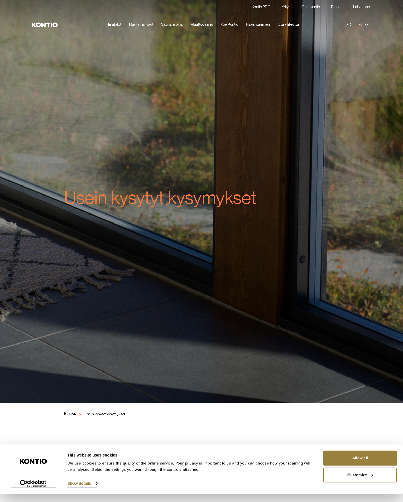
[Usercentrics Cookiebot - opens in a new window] (33, 492)
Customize (360, 483)
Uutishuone (360, 7)
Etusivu (70, 413)
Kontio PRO (261, 7)
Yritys (286, 7)
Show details (79, 492)
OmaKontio (310, 7)
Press (335, 7)
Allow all (360, 466)
